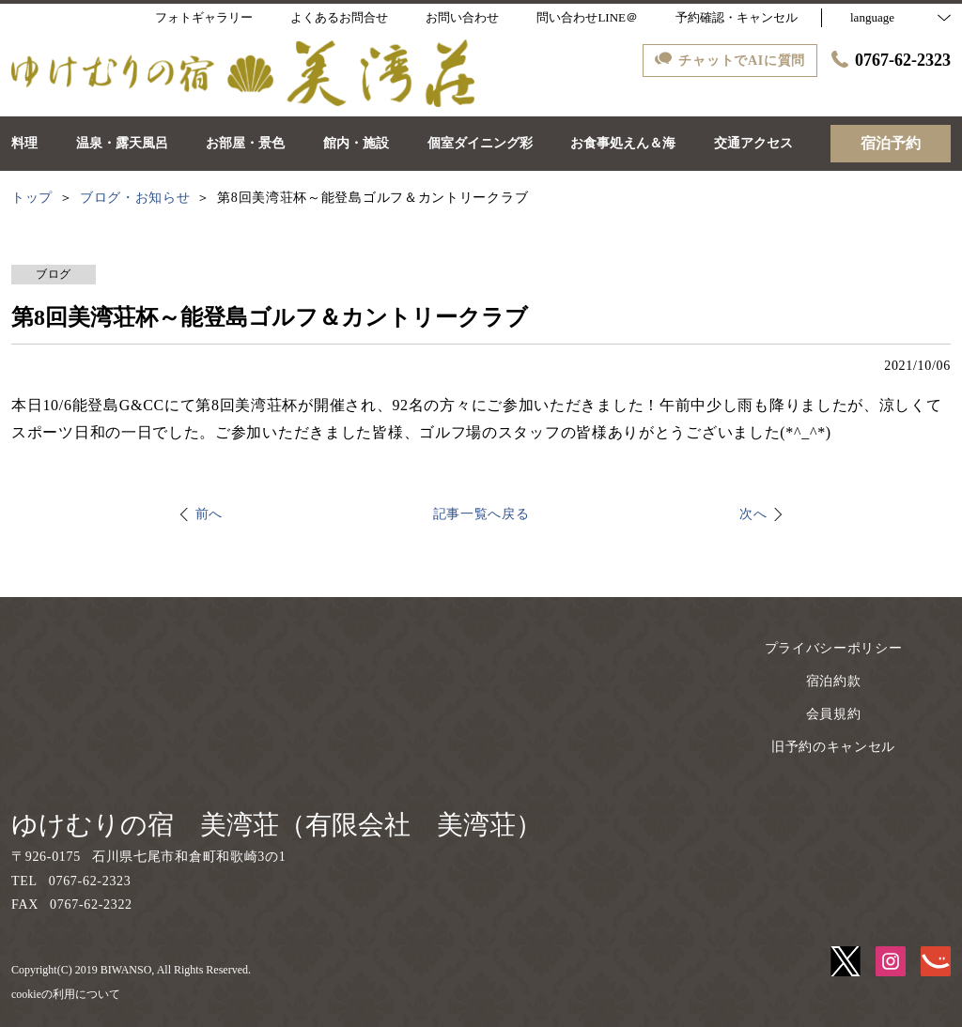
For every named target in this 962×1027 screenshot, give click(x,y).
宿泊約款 (833, 681)
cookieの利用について (65, 994)
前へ (209, 514)
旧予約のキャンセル (833, 747)
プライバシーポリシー (834, 648)
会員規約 (833, 714)
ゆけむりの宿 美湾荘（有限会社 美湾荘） (276, 824)
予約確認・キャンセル (736, 17)
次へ (753, 514)
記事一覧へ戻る (481, 514)
